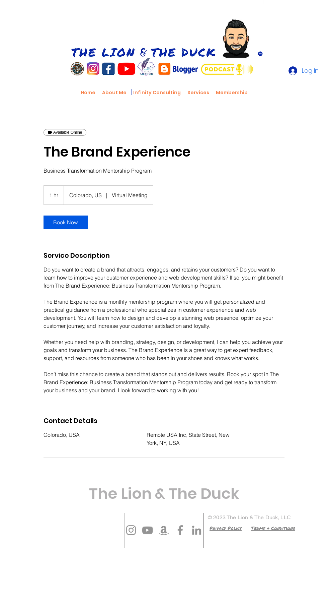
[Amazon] (163, 530)
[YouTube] (147, 530)
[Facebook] (180, 530)
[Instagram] (131, 530)
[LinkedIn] (196, 530)
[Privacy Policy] (225, 528)
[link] (66, 222)
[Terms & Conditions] (273, 528)
